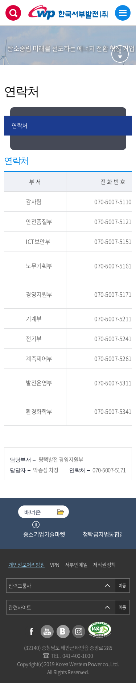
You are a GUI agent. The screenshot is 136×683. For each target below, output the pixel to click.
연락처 (20, 125)
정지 (36, 524)
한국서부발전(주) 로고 (68, 12)
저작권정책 (104, 564)
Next (45, 524)
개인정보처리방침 (26, 564)
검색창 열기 (13, 13)
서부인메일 (76, 564)
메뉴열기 (123, 13)
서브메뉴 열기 (120, 54)
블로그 (63, 631)
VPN (54, 564)
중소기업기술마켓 (44, 534)
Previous (26, 524)
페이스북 (31, 631)
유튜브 (47, 631)
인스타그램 (78, 631)
